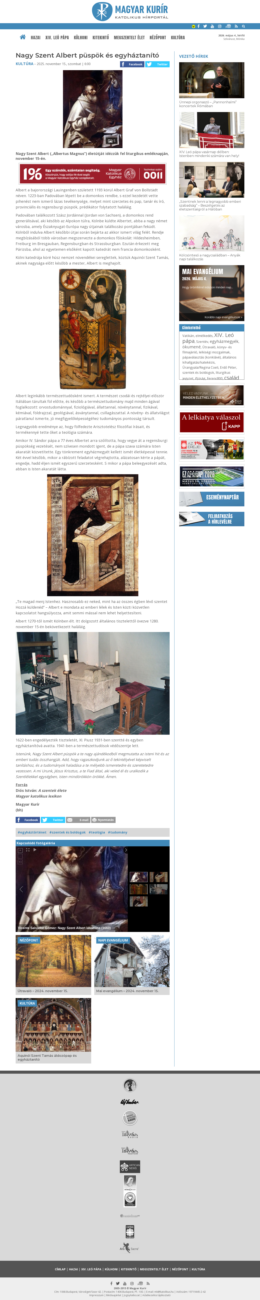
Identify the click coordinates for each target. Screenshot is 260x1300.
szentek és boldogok (198, 372)
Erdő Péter (228, 367)
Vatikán (188, 335)
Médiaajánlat (113, 1295)
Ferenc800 (215, 378)
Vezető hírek (193, 56)
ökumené (191, 347)
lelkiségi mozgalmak (214, 352)
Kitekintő (101, 38)
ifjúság (200, 378)
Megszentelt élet (129, 38)
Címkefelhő (191, 327)
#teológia (97, 832)
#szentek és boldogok (67, 832)
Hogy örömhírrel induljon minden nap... (207, 278)
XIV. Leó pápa (57, 38)
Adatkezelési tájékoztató (156, 1295)
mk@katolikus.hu (164, 1291)
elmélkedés (204, 335)
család (231, 377)
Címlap (60, 1269)
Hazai (36, 38)
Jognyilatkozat (132, 1295)
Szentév (202, 341)
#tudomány (117, 832)
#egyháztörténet (32, 832)
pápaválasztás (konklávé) (201, 357)
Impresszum (96, 1295)
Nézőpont (158, 38)
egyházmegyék (224, 341)
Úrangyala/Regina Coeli (200, 367)
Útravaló (209, 347)
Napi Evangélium (113, 940)
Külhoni (81, 38)
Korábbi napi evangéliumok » (223, 317)
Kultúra (178, 38)
